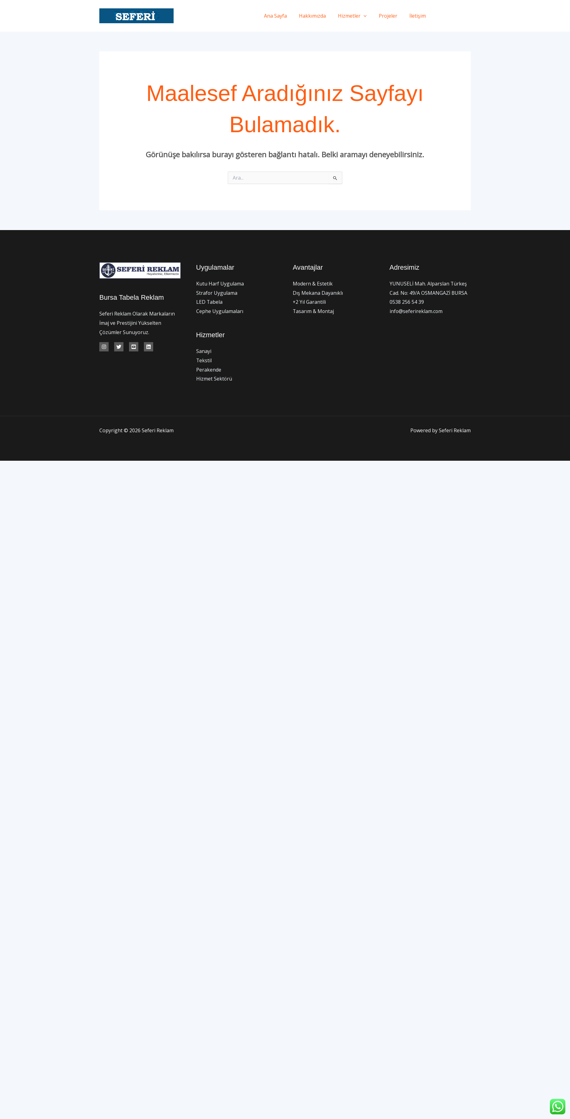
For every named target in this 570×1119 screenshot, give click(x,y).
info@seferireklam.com (416, 311)
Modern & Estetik (313, 283)
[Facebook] (440, 16)
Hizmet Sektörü (214, 379)
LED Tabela (209, 301)
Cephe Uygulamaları (219, 311)
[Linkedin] (148, 346)
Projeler (391, 15)
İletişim (419, 15)
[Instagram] (468, 16)
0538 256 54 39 (407, 301)
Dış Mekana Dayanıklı (318, 293)
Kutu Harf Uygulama (220, 283)
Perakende (208, 369)
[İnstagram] (104, 346)
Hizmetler (357, 15)
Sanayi (203, 351)
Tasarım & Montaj (314, 311)
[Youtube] (133, 346)
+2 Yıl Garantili (309, 301)
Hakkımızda (320, 15)
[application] (369, 15)
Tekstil (204, 360)
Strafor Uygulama (217, 293)
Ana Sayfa (285, 15)
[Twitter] (454, 16)
